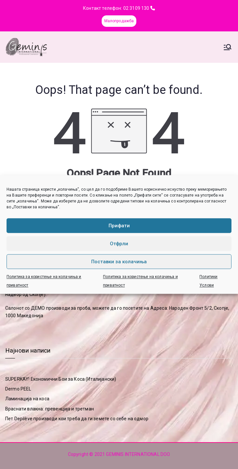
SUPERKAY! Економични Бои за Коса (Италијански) (60, 379)
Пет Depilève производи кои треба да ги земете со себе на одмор (76, 418)
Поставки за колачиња (119, 262)
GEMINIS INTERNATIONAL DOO (138, 454)
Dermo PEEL (18, 388)
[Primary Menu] (227, 47)
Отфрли (119, 244)
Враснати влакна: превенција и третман (49, 408)
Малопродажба (119, 21)
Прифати (119, 226)
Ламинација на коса (27, 398)
